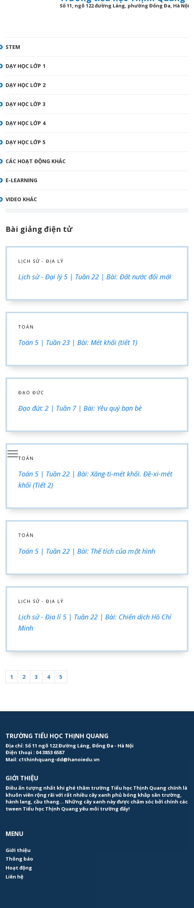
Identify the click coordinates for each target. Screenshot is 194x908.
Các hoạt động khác (36, 161)
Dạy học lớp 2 (26, 84)
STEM (13, 46)
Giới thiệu (18, 850)
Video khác (21, 199)
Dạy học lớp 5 (26, 142)
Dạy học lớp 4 (26, 123)
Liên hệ (15, 876)
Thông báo (19, 858)
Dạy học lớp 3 (26, 104)
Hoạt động (19, 867)
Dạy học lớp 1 (26, 65)
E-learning (21, 180)
